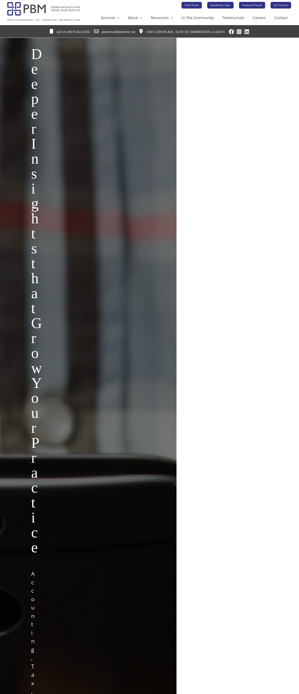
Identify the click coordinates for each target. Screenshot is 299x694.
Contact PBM (54, 542)
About (139, 17)
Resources (165, 17)
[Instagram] (239, 31)
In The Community (200, 17)
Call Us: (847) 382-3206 (70, 32)
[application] (123, 17)
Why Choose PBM (57, 666)
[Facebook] (231, 31)
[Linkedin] (246, 31)
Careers (260, 17)
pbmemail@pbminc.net (114, 32)
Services (115, 17)
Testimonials (235, 17)
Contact (281, 17)
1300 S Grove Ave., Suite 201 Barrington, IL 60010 (182, 32)
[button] (191, 5)
